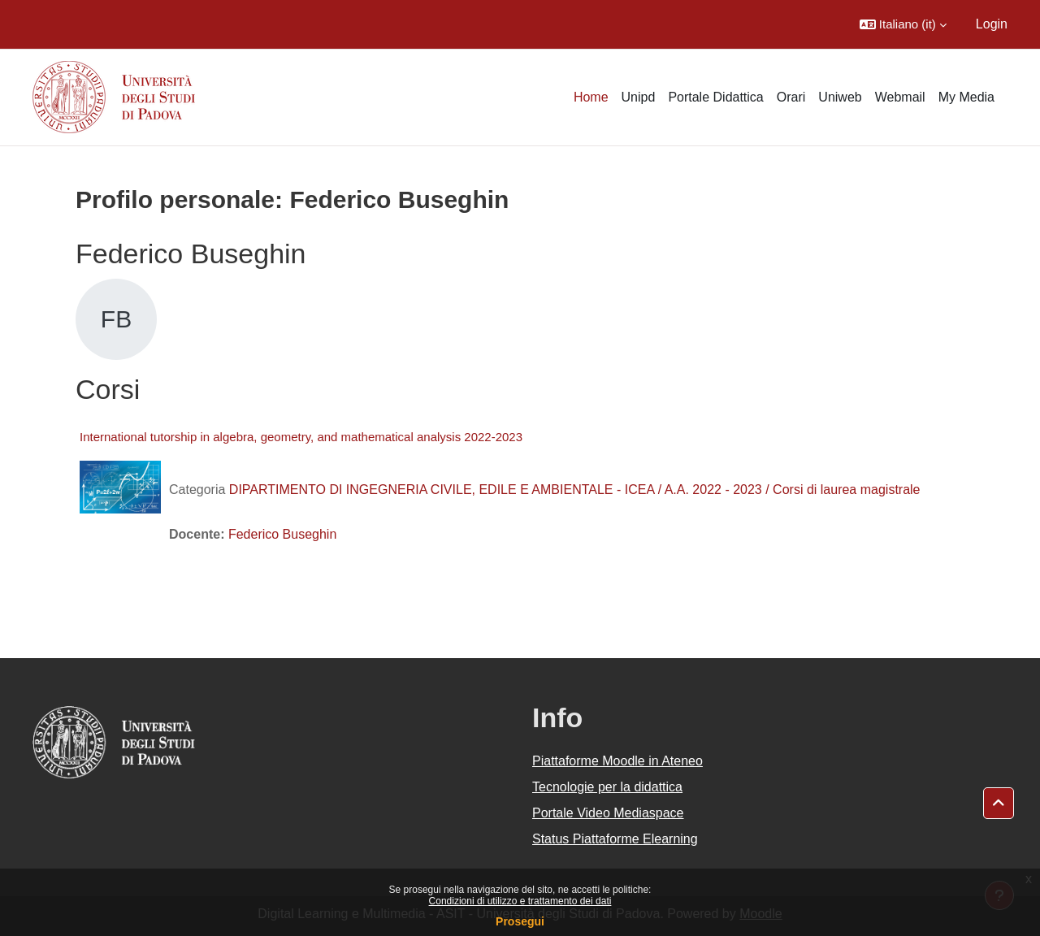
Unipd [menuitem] (639, 97)
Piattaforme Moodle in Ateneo (617, 761)
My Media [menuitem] (966, 97)
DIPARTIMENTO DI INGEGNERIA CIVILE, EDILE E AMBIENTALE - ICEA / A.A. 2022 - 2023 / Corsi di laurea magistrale (575, 489)
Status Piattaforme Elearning (615, 839)
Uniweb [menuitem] (839, 97)
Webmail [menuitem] (900, 97)
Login (992, 24)
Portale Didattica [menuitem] (715, 97)
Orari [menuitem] (791, 97)
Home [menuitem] (591, 97)
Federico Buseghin (282, 534)
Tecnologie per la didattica (607, 787)
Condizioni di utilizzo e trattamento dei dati (520, 901)
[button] (903, 24)
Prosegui (520, 921)
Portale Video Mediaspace (608, 813)
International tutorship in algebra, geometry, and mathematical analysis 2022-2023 (301, 437)
